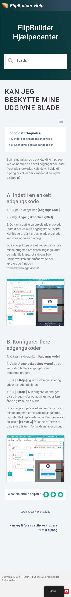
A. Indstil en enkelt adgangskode (31, 138)
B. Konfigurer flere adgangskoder (32, 144)
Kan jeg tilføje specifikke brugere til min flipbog (35, 528)
